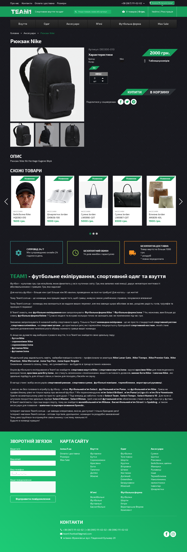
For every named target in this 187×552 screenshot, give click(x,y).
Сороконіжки (97, 459)
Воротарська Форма (132, 506)
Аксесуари (72, 23)
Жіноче (94, 476)
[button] (181, 201)
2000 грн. (160, 52)
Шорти (124, 459)
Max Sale (163, 23)
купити (135, 92)
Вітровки (126, 466)
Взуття (22, 23)
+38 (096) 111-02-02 (117, 529)
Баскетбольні (97, 506)
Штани (124, 469)
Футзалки (95, 453)
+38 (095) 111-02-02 (96, 529)
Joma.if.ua (65, 448)
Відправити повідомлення (33, 498)
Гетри (124, 503)
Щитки (155, 456)
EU (94, 68)
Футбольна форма (130, 23)
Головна (14, 33)
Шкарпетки (157, 489)
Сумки (154, 453)
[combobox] (92, 12)
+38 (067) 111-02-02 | (74, 529)
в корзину (159, 92)
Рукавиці (156, 469)
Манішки (156, 466)
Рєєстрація (167, 11)
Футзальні (96, 503)
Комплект (126, 509)
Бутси (93, 456)
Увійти (155, 11)
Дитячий (125, 476)
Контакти (27, 3)
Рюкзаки (156, 459)
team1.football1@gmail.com (77, 533)
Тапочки (94, 469)
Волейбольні (97, 497)
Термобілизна (158, 476)
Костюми (126, 472)
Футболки (126, 453)
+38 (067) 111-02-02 (132, 3)
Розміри (61, 3)
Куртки (125, 463)
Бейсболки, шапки (161, 463)
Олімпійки (126, 479)
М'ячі (99, 23)
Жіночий (125, 485)
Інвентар (156, 485)
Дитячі (94, 472)
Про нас (14, 3)
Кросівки (95, 463)
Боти (93, 466)
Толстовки (126, 456)
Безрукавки (127, 482)
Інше (153, 472)
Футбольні (96, 500)
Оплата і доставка (44, 3)
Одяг (47, 23)
